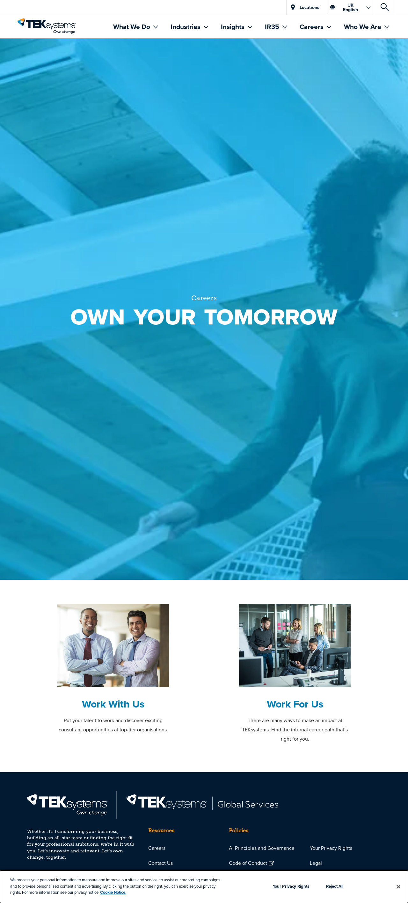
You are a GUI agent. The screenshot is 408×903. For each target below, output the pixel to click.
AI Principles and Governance (262, 847)
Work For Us (295, 703)
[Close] (398, 887)
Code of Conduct (248, 862)
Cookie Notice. (113, 892)
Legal (316, 862)
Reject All (334, 886)
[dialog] (204, 887)
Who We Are (363, 27)
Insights (233, 27)
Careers (312, 27)
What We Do (132, 27)
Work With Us (113, 703)
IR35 (273, 27)
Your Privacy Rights (331, 847)
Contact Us (160, 862)
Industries (186, 27)
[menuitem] (135, 26)
